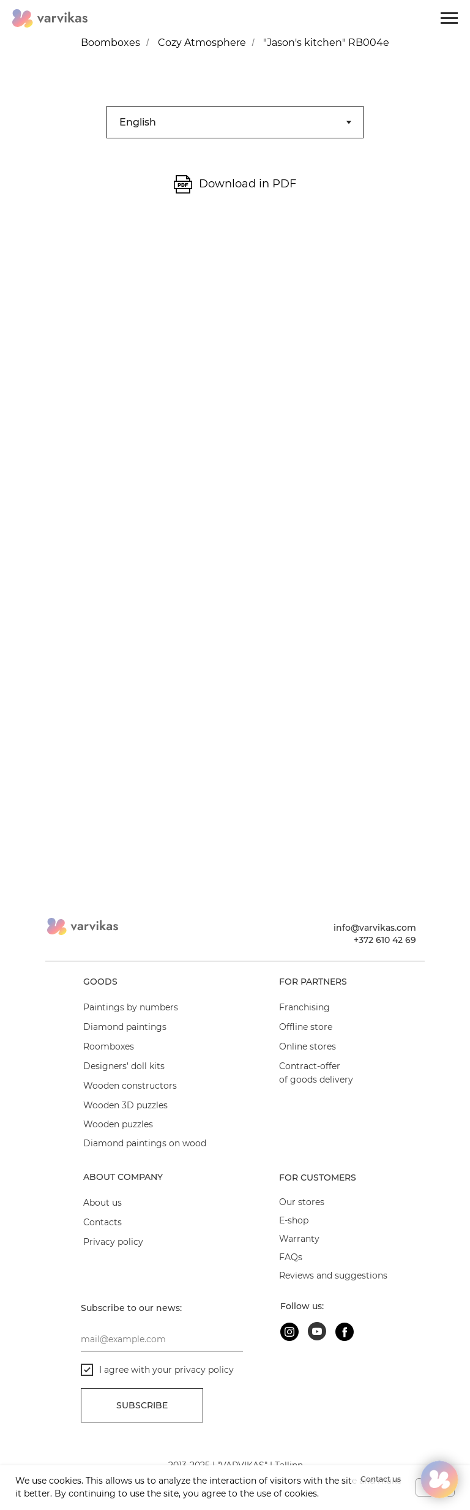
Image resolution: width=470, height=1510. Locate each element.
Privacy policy (113, 1241)
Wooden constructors (130, 1085)
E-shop (293, 1220)
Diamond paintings (124, 1026)
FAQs (290, 1257)
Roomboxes (108, 1046)
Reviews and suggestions (333, 1275)
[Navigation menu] (449, 18)
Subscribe (142, 1405)
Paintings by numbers (130, 1007)
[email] (162, 1339)
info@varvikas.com (375, 927)
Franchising (304, 1007)
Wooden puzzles (118, 1124)
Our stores (301, 1202)
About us (102, 1202)
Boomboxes (110, 42)
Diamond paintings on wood (144, 1143)
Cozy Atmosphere (202, 42)
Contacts (102, 1222)
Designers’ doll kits (124, 1066)
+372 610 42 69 (385, 939)
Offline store (305, 1026)
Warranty (299, 1238)
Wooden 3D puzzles (125, 1105)
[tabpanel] (235, 190)
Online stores (307, 1046)
